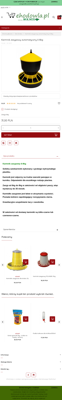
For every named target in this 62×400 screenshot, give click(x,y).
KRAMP (17, 276)
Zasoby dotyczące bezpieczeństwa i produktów (20, 96)
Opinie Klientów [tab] (9, 229)
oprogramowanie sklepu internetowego (35, 379)
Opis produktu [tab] (8, 156)
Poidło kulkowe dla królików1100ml (44, 333)
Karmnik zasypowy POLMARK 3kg (44, 276)
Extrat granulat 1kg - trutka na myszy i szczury (17, 336)
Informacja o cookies (13, 379)
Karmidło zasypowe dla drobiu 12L (17, 278)
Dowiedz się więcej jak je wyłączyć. (33, 398)
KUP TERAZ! (30, 135)
